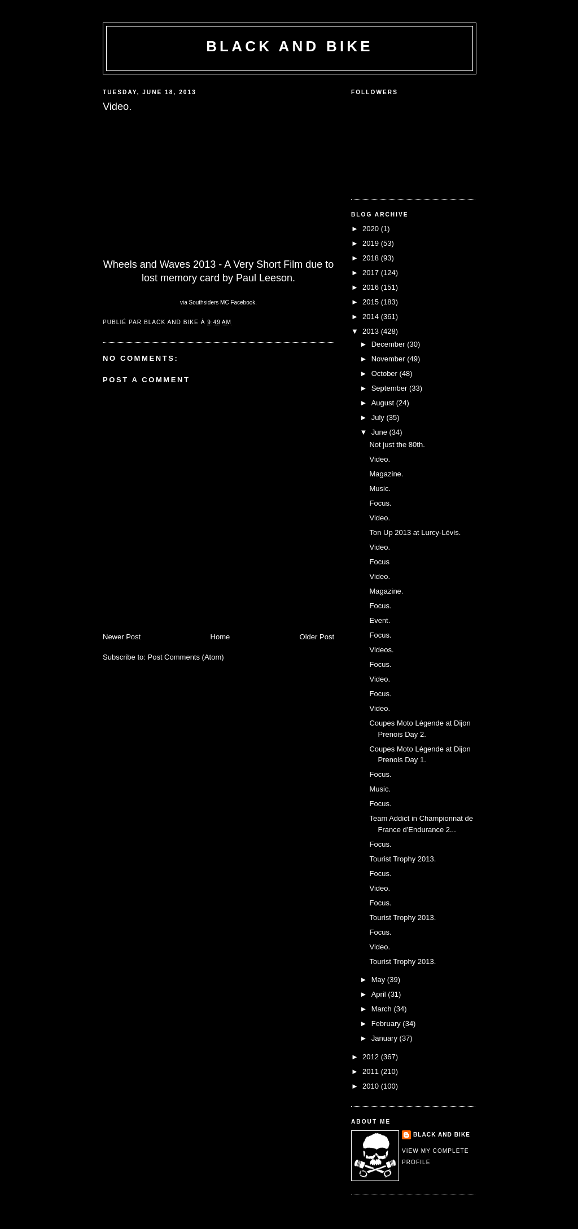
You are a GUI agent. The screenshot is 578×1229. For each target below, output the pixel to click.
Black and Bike (289, 46)
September (390, 388)
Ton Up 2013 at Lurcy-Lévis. (415, 532)
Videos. (381, 650)
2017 (371, 272)
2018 (371, 258)
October (385, 373)
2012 (371, 1057)
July (379, 417)
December (389, 344)
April (379, 994)
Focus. (380, 503)
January (385, 1038)
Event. (379, 620)
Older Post (317, 637)
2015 (371, 302)
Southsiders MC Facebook (222, 302)
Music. (380, 488)
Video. (379, 459)
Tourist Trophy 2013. (402, 859)
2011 (371, 1071)
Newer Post (122, 637)
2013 (371, 331)
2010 (371, 1086)
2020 (371, 228)
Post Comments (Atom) (186, 657)
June (380, 432)
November (389, 359)
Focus (379, 562)
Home (220, 637)
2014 (371, 316)
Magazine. (386, 474)
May (379, 979)
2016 (371, 287)
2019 (371, 243)
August (383, 403)
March (382, 1009)
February (387, 1023)
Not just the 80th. (396, 444)
